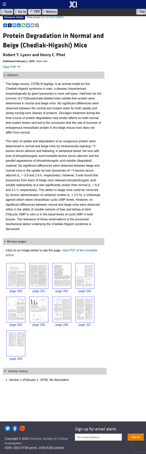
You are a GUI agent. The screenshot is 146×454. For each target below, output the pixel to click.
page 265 (39, 324)
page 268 (16, 358)
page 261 (39, 291)
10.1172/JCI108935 (52, 17)
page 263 (85, 291)
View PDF (12, 67)
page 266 (62, 324)
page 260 (16, 291)
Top (141, 12)
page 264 (16, 324)
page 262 (62, 291)
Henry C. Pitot (52, 55)
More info (42, 61)
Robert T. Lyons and (21, 55)
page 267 (85, 324)
